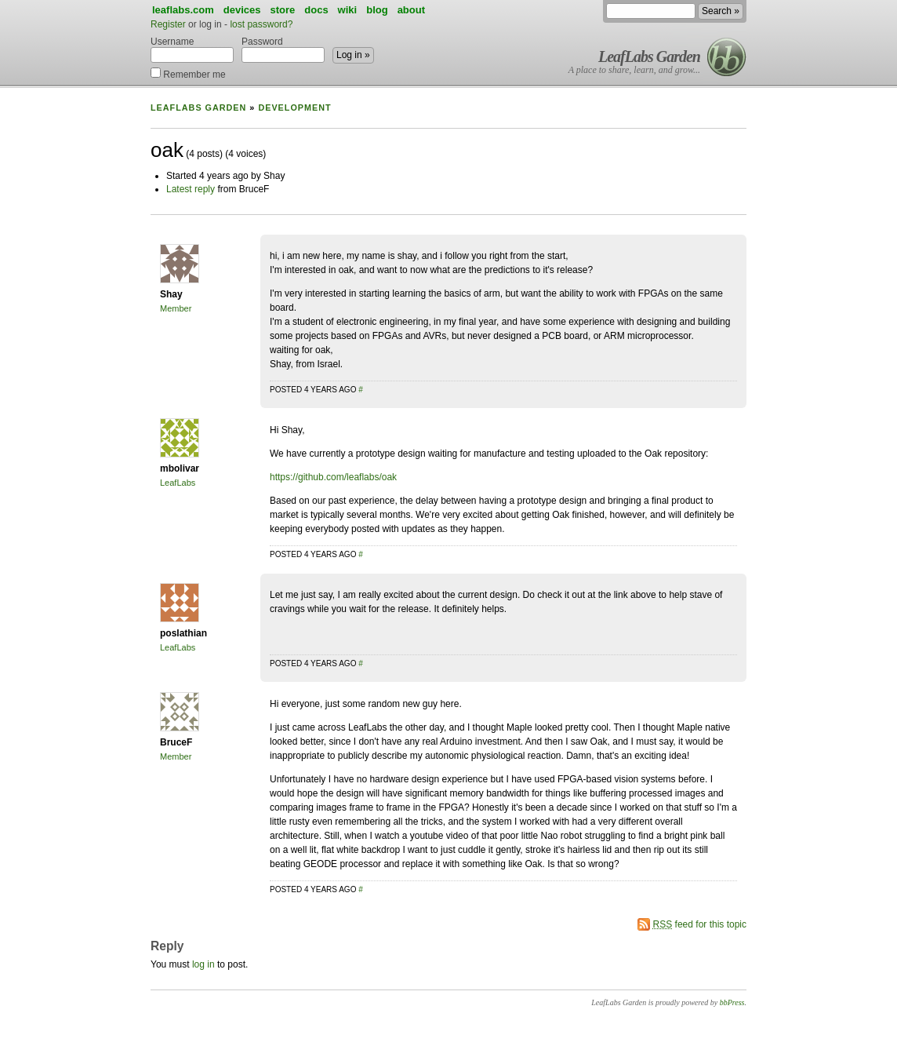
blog (376, 10)
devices (242, 10)
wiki (348, 10)
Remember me (188, 73)
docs (316, 10)
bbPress (732, 1002)
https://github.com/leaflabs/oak (333, 477)
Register (168, 24)
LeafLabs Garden (649, 56)
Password (283, 49)
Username (192, 49)
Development (294, 107)
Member (175, 308)
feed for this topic (699, 924)
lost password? (261, 24)
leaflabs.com (183, 10)
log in (203, 964)
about (411, 10)
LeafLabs (177, 482)
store (282, 10)
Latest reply (190, 189)
